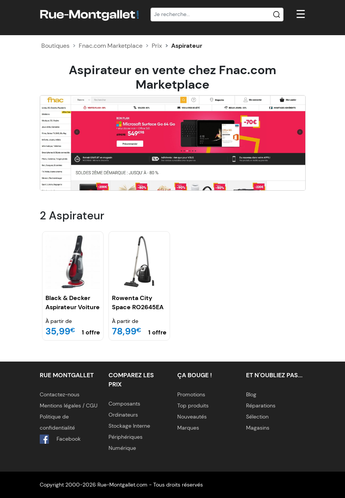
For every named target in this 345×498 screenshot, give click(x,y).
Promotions (191, 394)
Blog (251, 394)
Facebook (60, 439)
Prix (157, 46)
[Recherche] (217, 14)
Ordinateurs (123, 414)
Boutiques (55, 46)
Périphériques (126, 436)
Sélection (257, 416)
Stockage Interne (129, 425)
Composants (124, 403)
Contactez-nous (59, 394)
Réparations (260, 405)
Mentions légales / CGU (68, 405)
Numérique (122, 447)
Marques (188, 427)
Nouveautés (192, 416)
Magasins (257, 427)
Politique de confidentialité (57, 422)
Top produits (193, 405)
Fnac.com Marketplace (111, 46)
